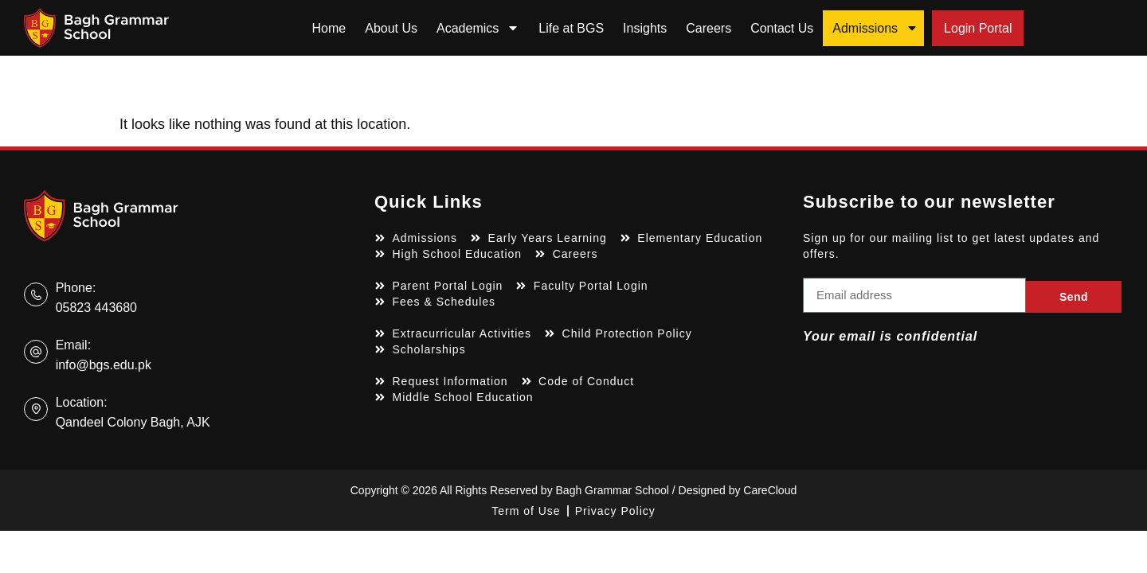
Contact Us (781, 28)
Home (329, 28)
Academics (477, 28)
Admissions (875, 28)
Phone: (76, 287)
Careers (708, 28)
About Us (391, 28)
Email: (73, 345)
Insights (645, 28)
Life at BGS (571, 28)
